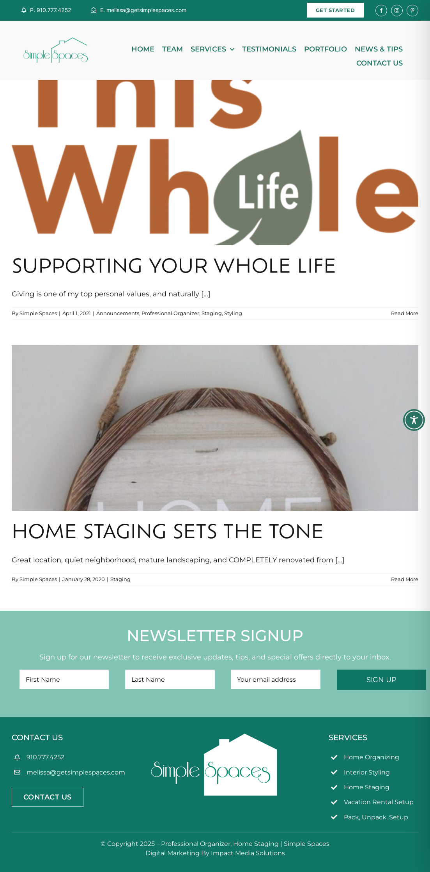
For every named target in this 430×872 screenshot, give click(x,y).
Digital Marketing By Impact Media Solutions (215, 853)
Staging (212, 313)
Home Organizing (371, 757)
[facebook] (381, 10)
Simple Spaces (38, 313)
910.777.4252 (45, 757)
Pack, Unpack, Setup (376, 817)
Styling (233, 313)
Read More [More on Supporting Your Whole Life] (404, 313)
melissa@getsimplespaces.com (76, 772)
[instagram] (397, 10)
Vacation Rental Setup (379, 802)
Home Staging (366, 787)
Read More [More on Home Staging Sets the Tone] (404, 579)
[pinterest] (412, 10)
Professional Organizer (170, 313)
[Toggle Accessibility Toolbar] (414, 420)
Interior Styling (367, 772)
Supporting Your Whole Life (174, 268)
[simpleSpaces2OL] (55, 41)
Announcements (117, 313)
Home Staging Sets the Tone (168, 533)
